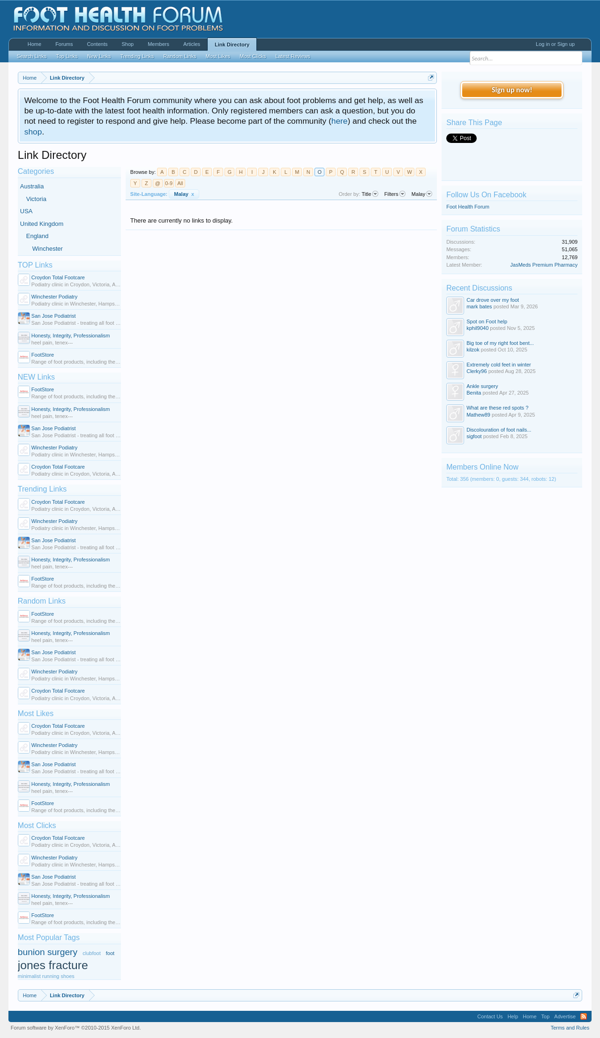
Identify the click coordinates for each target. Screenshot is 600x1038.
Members (158, 44)
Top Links (66, 56)
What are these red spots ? (497, 408)
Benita (473, 393)
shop (33, 131)
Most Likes (35, 713)
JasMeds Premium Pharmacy (544, 265)
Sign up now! (512, 89)
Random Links (42, 601)
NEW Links (36, 377)
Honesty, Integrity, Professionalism (70, 335)
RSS (583, 1016)
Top (545, 1016)
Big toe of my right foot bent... (500, 343)
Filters (394, 194)
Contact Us (489, 1016)
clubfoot (91, 953)
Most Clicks (37, 825)
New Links (99, 56)
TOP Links (35, 265)
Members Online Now (482, 467)
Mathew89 (478, 415)
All (180, 183)
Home (34, 44)
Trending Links (42, 489)
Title (369, 194)
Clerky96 (476, 371)
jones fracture (53, 965)
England (37, 235)
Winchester (47, 248)
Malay (184, 194)
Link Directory (232, 44)
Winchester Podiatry (54, 296)
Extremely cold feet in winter (498, 364)
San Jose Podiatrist (53, 316)
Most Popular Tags (49, 937)
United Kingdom (42, 223)
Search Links (32, 56)
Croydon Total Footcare (58, 277)
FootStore (42, 355)
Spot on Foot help (486, 321)
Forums (64, 44)
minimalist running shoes (46, 976)
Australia (32, 186)
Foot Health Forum (467, 206)
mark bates (479, 306)
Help (513, 1016)
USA (26, 211)
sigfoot (473, 436)
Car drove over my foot (492, 300)
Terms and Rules (570, 1028)
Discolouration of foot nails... (498, 430)
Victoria (36, 198)
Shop (127, 44)
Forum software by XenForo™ (76, 1028)
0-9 (168, 183)
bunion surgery (47, 952)
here (339, 121)
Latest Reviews (293, 56)
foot (110, 953)
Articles (191, 44)
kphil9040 (477, 328)
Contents (97, 44)
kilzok (473, 349)
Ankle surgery (482, 386)
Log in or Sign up (555, 44)
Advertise (565, 1016)
